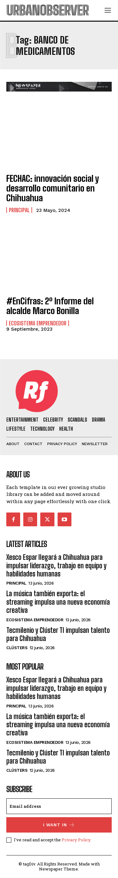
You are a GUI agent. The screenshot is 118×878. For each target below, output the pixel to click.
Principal (19, 210)
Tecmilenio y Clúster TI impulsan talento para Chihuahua (58, 634)
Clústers (16, 647)
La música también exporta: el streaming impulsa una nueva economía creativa (58, 601)
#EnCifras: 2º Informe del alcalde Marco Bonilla (50, 306)
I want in (59, 825)
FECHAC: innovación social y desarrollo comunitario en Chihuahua (52, 188)
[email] (59, 806)
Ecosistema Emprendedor (37, 323)
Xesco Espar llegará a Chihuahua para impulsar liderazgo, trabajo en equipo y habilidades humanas (56, 565)
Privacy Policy (76, 840)
